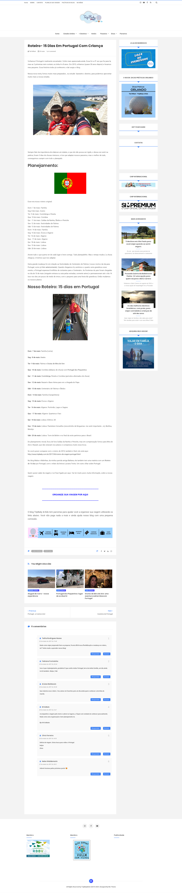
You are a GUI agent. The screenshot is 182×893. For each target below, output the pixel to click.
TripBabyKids (86, 887)
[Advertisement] (133, 856)
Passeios (103, 34)
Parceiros (123, 34)
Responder (96, 654)
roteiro (64, 152)
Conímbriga (46, 376)
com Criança (37, 551)
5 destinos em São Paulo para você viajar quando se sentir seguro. (138, 244)
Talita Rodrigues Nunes (52, 638)
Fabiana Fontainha (50, 661)
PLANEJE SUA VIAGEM (52, 2)
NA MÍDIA (80, 2)
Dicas (113, 34)
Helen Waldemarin (49, 761)
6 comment (51, 51)
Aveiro (43, 357)
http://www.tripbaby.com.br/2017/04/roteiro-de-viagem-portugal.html (54, 454)
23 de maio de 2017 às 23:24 (48, 664)
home (57, 34)
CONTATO (40, 2)
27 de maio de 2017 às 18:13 (47, 764)
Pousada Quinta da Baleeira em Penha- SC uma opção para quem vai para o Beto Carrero (138, 276)
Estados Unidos (69, 34)
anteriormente (51, 267)
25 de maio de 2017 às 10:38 (48, 687)
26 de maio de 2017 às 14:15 (48, 738)
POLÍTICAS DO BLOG (68, 2)
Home (26, 2)
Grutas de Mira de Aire (56, 364)
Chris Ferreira (47, 735)
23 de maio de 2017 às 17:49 (48, 641)
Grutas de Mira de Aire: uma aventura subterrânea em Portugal (97, 596)
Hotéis (93, 34)
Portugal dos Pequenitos (77, 370)
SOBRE (32, 2)
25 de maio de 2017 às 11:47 (47, 710)
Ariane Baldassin (49, 684)
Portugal (48, 551)
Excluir (106, 654)
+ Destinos (83, 34)
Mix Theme (112, 887)
